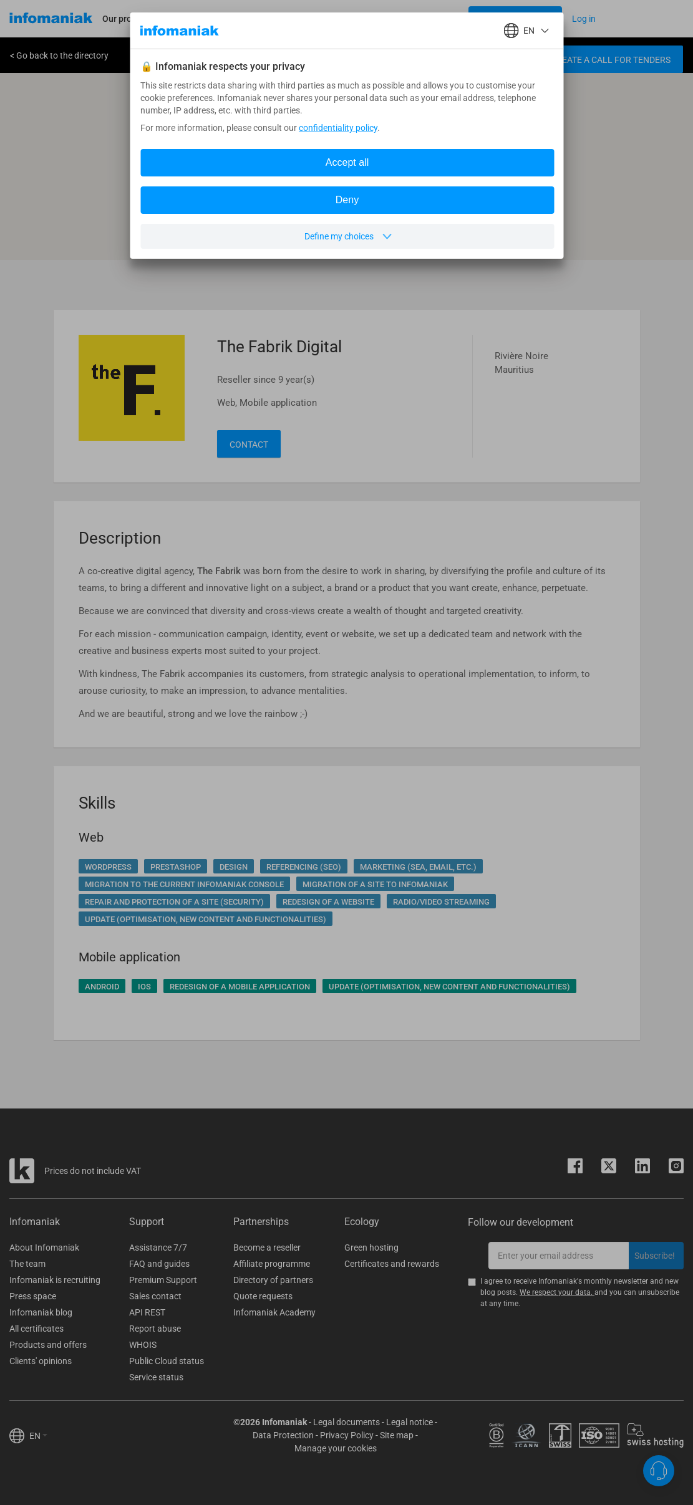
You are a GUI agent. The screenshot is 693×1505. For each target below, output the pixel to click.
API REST (147, 1312)
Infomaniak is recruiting (54, 1280)
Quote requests (263, 1296)
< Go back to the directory (59, 55)
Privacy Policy (347, 1435)
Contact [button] (249, 445)
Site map (397, 1435)
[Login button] (515, 18)
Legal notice (409, 1422)
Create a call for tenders (611, 60)
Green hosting (371, 1248)
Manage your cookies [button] (335, 1448)
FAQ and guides (159, 1264)
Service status (156, 1377)
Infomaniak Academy (274, 1312)
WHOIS (143, 1345)
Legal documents (346, 1422)
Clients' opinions (40, 1361)
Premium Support (163, 1280)
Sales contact (155, 1296)
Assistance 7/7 (158, 1248)
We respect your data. (557, 1292)
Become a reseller (267, 1248)
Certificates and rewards (391, 1264)
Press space (32, 1296)
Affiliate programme (271, 1264)
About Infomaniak (44, 1248)
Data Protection (283, 1435)
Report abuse (155, 1329)
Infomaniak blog (40, 1312)
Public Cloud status (166, 1361)
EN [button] (38, 1436)
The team (27, 1264)
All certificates (36, 1329)
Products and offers (48, 1345)
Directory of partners (273, 1280)
